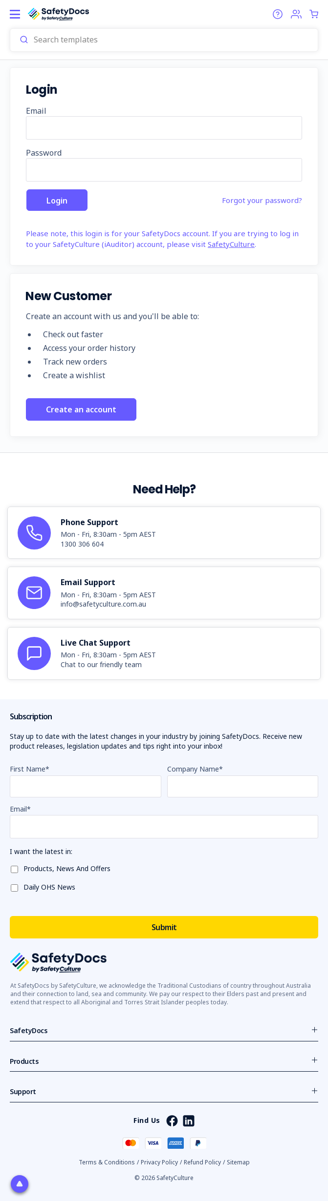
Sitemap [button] (238, 1162)
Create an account (81, 409)
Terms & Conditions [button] (107, 1162)
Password (44, 152)
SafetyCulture (231, 244)
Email (36, 110)
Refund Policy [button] (202, 1162)
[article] (164, 533)
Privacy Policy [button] (159, 1162)
